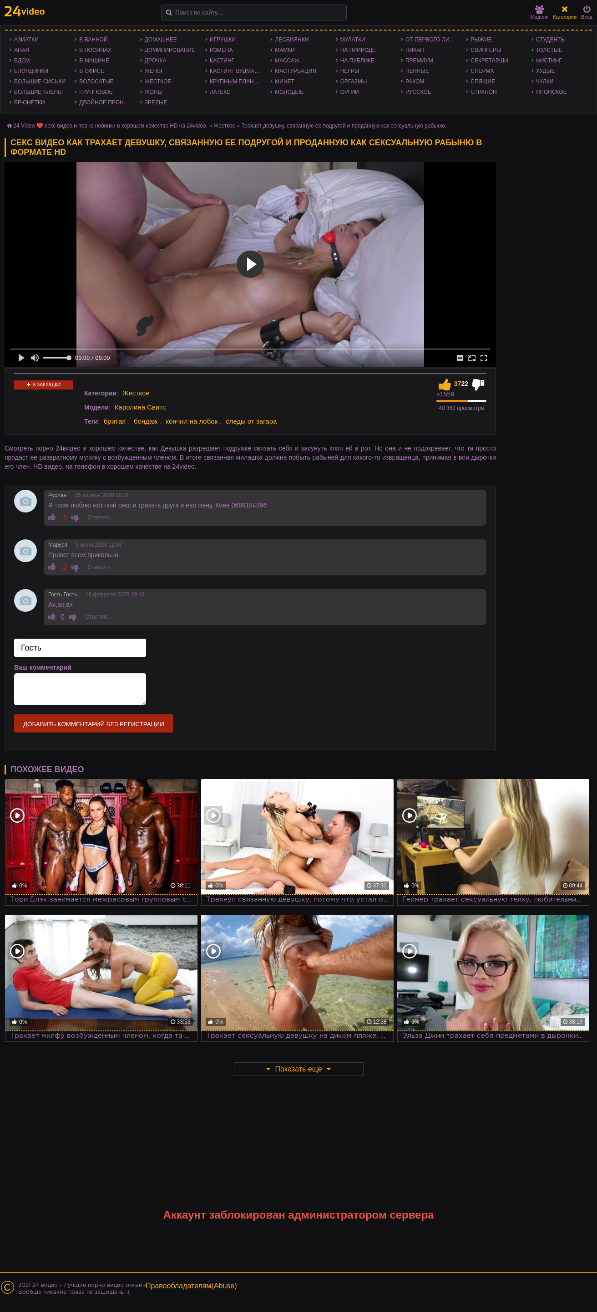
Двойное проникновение (107, 102)
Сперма (482, 71)
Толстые (549, 50)
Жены (153, 71)
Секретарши (489, 60)
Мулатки (352, 39)
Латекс (220, 92)
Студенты (551, 39)
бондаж (145, 421)
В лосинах (95, 50)
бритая (115, 421)
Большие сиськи (40, 81)
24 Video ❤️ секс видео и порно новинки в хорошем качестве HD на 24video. (110, 126)
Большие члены (38, 92)
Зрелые (156, 102)
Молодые (289, 92)
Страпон (483, 92)
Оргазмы (353, 81)
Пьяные (417, 71)
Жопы (153, 92)
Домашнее (161, 39)
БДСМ (22, 60)
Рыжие (481, 39)
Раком (414, 81)
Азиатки (26, 39)
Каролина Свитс (140, 407)
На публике (357, 60)
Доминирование (170, 50)
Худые (545, 71)
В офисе (91, 71)
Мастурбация (295, 71)
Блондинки (31, 71)
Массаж (287, 60)
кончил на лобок (192, 421)
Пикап (414, 50)
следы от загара (251, 421)
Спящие (483, 81)
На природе (358, 50)
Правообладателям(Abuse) (191, 1286)
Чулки (545, 81)
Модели (540, 12)
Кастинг (222, 60)
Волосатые (96, 81)
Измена (221, 50)
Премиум (419, 60)
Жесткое (158, 81)
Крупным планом (236, 81)
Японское (551, 92)
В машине (94, 60)
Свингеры (486, 50)
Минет (284, 81)
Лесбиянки (292, 39)
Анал (21, 50)
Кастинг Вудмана (236, 71)
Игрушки (223, 39)
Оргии (349, 92)
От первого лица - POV (433, 39)
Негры (349, 71)
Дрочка (156, 60)
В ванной (93, 39)
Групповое (95, 92)
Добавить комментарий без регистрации (93, 724)
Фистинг (549, 60)
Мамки (285, 50)
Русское (418, 92)
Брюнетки (29, 102)
